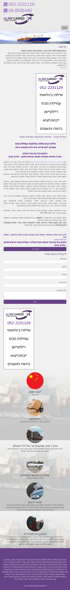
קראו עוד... (35, 249)
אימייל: (64, 274)
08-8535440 (18, 10)
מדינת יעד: (62, 282)
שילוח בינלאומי (47, 162)
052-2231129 (19, 4)
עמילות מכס (35, 162)
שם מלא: (63, 259)
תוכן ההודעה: (61, 290)
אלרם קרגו (57, 162)
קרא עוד (63, 68)
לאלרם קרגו (28, 586)
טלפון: (64, 267)
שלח (35, 302)
